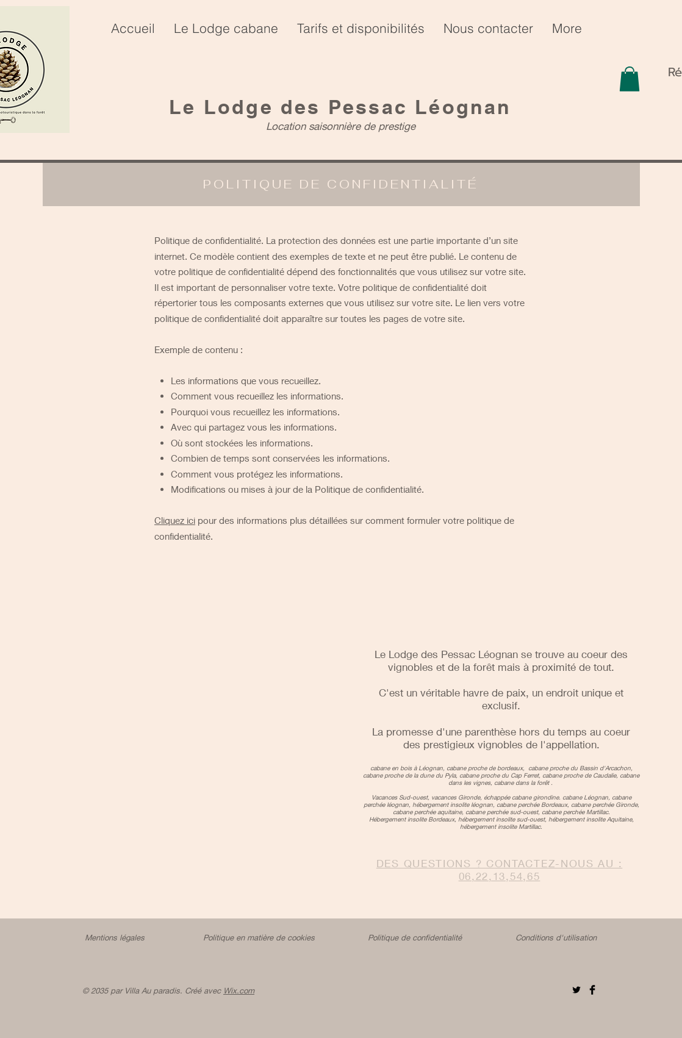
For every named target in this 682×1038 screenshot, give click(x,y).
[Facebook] (592, 990)
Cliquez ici (174, 520)
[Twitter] (576, 990)
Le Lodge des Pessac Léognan (340, 106)
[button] (629, 78)
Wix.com (238, 990)
